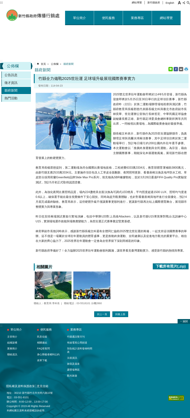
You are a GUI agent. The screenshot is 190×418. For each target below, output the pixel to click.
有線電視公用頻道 (77, 342)
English (170, 2)
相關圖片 (44, 267)
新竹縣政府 (153, 2)
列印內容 (186, 69)
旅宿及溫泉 (73, 363)
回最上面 (120, 314)
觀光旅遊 (72, 375)
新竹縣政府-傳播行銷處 (33, 15)
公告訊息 (10, 75)
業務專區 (137, 18)
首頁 (43, 63)
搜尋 (188, 2)
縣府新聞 (10, 90)
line (170, 69)
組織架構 (12, 342)
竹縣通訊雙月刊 (76, 336)
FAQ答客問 (43, 348)
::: (1, 60)
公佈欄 (13, 66)
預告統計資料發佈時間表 (79, 350)
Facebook (176, 69)
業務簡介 (12, 348)
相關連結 (42, 342)
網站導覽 (137, 2)
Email (181, 69)
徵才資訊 (10, 83)
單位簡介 (79, 18)
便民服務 (108, 18)
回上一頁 (102, 314)
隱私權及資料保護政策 (20, 386)
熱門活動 (10, 98)
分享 (184, 2)
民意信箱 (42, 336)
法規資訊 (72, 357)
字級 (179, 2)
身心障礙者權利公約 (48, 354)
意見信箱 (42, 386)
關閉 (185, 321)
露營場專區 (73, 369)
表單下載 (42, 360)
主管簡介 (12, 336)
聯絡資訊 (12, 354)
